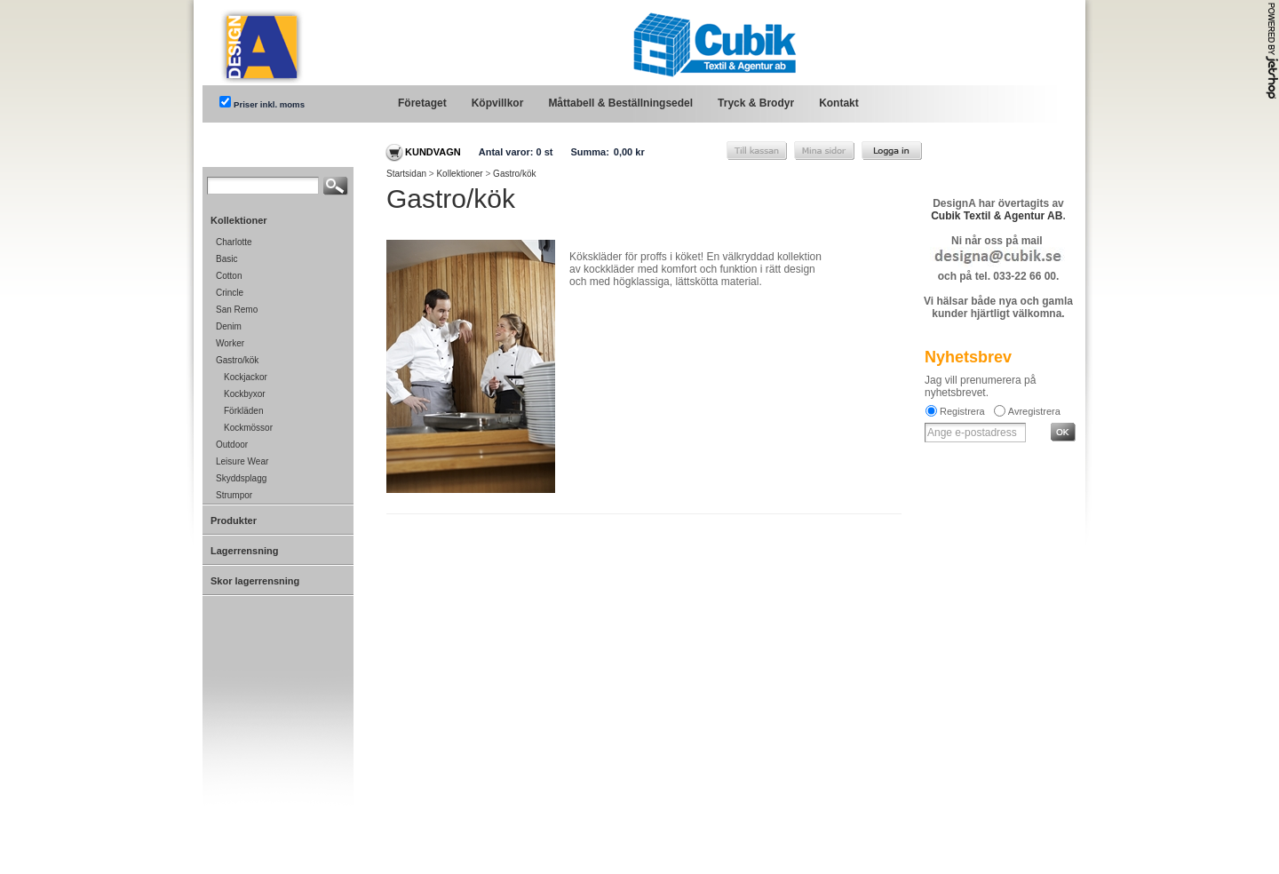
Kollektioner (459, 174)
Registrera (962, 411)
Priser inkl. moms (269, 104)
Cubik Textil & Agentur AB (996, 216)
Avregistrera (1034, 411)
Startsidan (406, 174)
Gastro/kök (514, 174)
